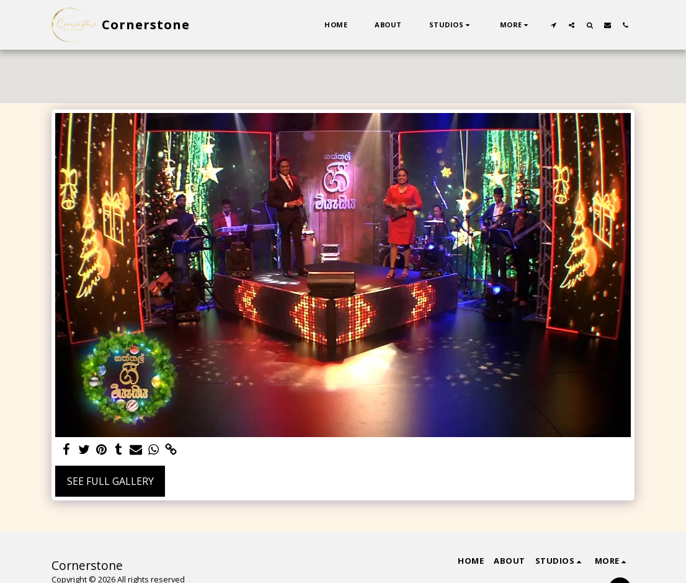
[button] (451, 24)
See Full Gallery (110, 481)
